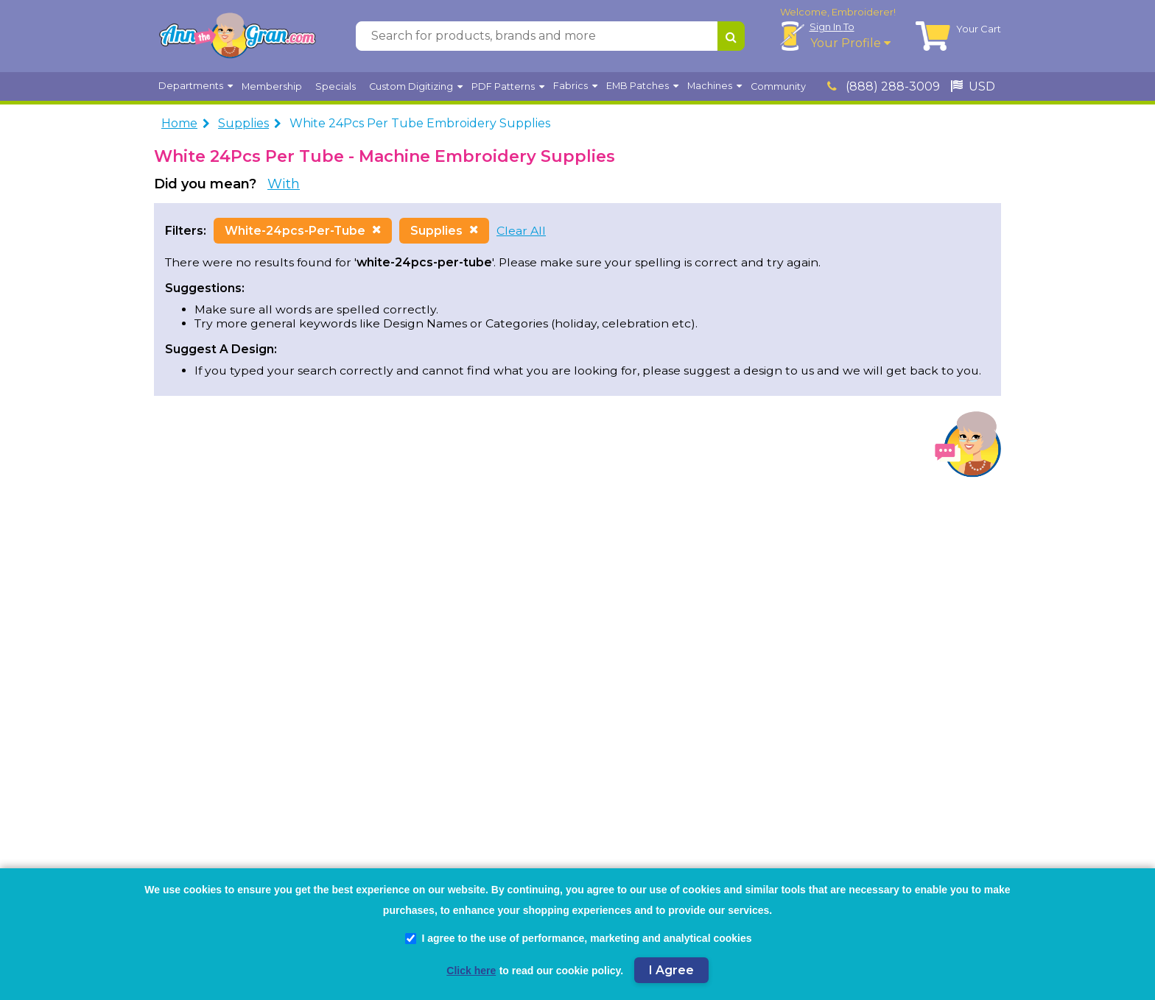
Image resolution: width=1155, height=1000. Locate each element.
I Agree (671, 970)
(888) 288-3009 (883, 86)
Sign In (832, 26)
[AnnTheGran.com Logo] (237, 36)
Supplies (243, 123)
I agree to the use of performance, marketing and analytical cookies (578, 938)
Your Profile (850, 43)
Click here (471, 970)
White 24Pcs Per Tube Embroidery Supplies (419, 123)
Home (179, 123)
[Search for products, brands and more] (536, 36)
